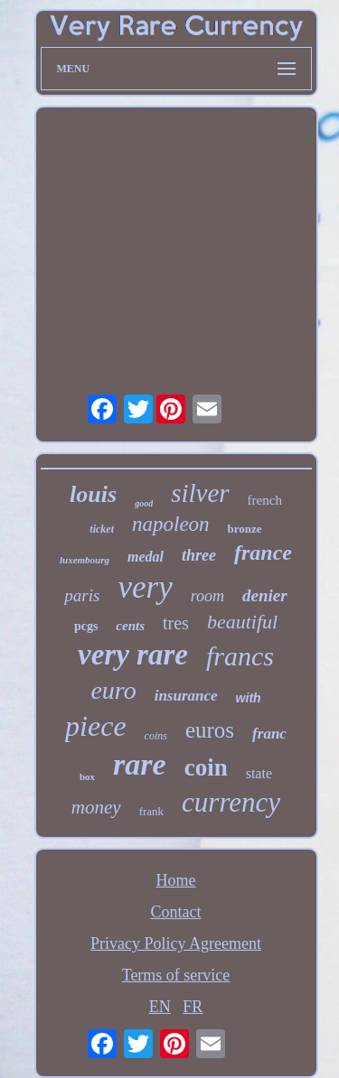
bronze (245, 528)
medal (145, 556)
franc (269, 733)
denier (264, 595)
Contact (176, 912)
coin (206, 767)
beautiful (242, 621)
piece (96, 726)
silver (200, 493)
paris (81, 595)
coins (156, 736)
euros (209, 730)
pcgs (86, 626)
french (265, 500)
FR (192, 1007)
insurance (186, 695)
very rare (133, 654)
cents (130, 625)
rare (139, 764)
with (248, 698)
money (96, 807)
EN (160, 1007)
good (144, 503)
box (87, 776)
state (259, 773)
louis (93, 494)
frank (151, 811)
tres (176, 623)
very (145, 587)
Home (176, 880)
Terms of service (176, 975)
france (263, 552)
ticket (101, 529)
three (199, 555)
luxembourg (84, 559)
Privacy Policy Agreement (175, 943)
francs (240, 656)
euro (113, 690)
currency (231, 802)
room (207, 596)
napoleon (171, 524)
